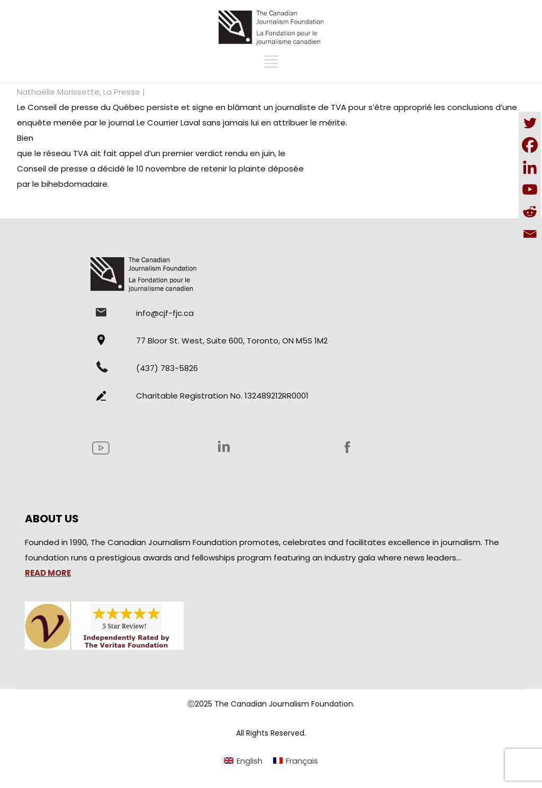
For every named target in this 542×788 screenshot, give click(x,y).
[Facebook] (530, 145)
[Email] (530, 234)
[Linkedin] (530, 167)
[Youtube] (530, 189)
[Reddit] (530, 212)
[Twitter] (530, 123)
